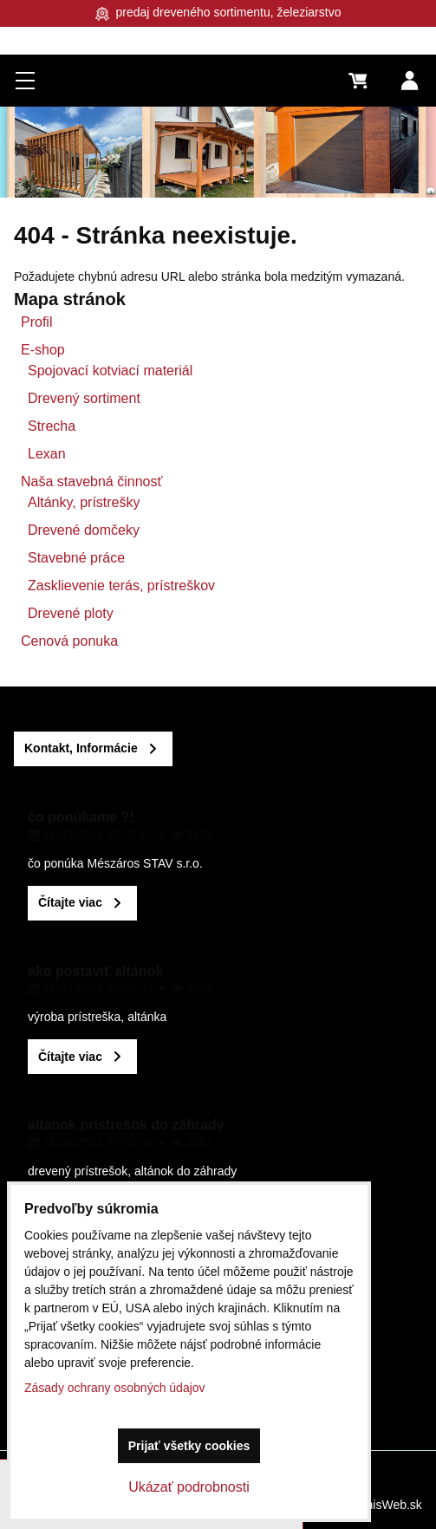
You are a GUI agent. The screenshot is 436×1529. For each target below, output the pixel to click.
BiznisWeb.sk (385, 1505)
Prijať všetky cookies (189, 1446)
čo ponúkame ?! (81, 817)
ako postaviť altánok (95, 971)
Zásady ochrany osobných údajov (114, 1388)
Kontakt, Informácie (81, 748)
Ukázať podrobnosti (188, 1487)
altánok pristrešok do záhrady (126, 1124)
